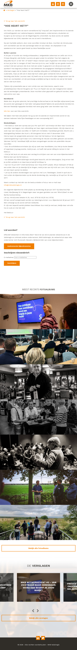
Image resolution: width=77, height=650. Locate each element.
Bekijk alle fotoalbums (38, 548)
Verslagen (11, 10)
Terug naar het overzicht (14, 21)
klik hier (7, 111)
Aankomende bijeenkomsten (19, 246)
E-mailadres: (20, 257)
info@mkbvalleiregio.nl (13, 185)
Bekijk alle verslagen (38, 618)
